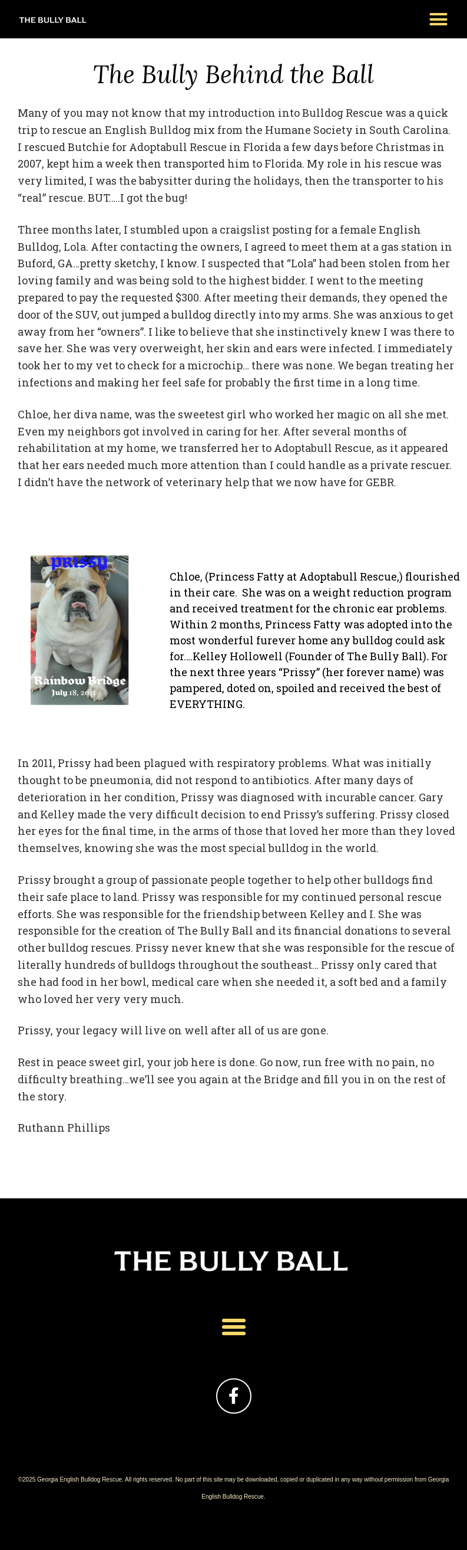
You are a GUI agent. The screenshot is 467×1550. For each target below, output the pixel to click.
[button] (438, 19)
